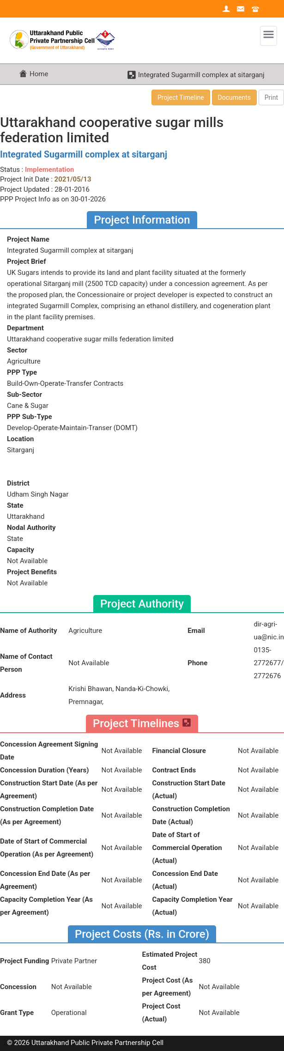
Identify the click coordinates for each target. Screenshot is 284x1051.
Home (39, 74)
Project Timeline (180, 97)
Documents (234, 97)
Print (271, 97)
